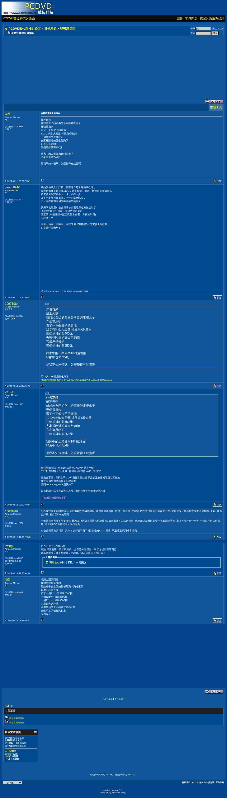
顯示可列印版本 (16, 718)
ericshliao (11, 511)
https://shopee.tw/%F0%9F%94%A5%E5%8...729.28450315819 (76, 379)
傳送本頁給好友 (16, 722)
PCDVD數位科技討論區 (19, 18)
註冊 (180, 18)
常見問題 (191, 18)
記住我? (217, 29)
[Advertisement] (113, 64)
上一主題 (108, 699)
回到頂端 (220, 782)
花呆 (8, 114)
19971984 (11, 303)
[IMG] (7, 756)
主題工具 (216, 107)
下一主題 (118, 699)
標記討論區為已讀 (212, 18)
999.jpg (54, 562)
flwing (9, 546)
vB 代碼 (8, 751)
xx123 (9, 392)
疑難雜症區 (67, 28)
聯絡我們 (186, 782)
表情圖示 (9, 753)
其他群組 (50, 28)
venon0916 (12, 187)
